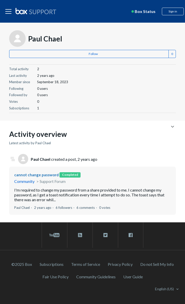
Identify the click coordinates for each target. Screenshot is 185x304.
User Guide (133, 276)
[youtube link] (54, 235)
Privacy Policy (120, 264)
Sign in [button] (172, 11)
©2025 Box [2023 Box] (21, 264)
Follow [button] (93, 54)
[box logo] (36, 11)
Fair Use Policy (55, 276)
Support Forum (53, 181)
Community (24, 181)
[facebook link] (130, 235)
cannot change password (36, 174)
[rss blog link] (79, 235)
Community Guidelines (96, 276)
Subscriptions (52, 264)
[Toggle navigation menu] (172, 126)
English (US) (165, 289)
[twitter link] (105, 235)
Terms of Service (85, 264)
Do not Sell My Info (157, 264)
